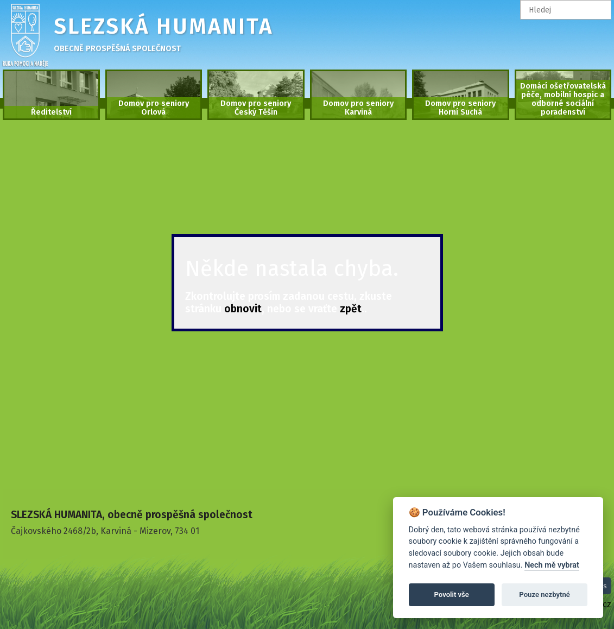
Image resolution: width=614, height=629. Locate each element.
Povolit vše (451, 594)
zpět (351, 309)
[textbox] (566, 10)
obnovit (243, 309)
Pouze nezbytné (544, 594)
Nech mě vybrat (551, 565)
